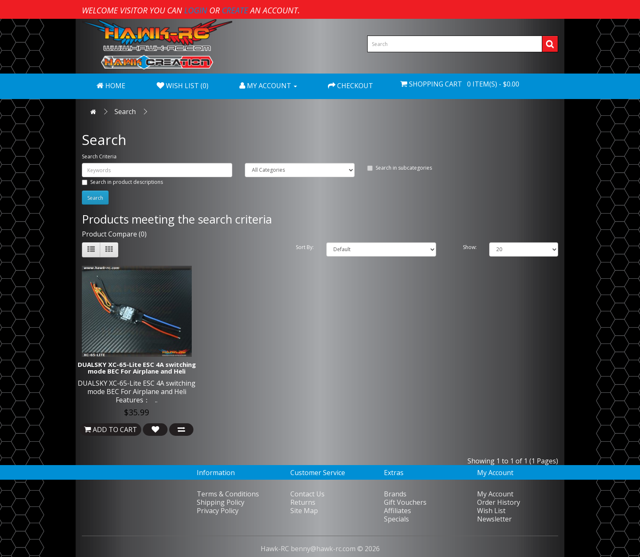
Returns (302, 502)
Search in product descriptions (122, 182)
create (235, 10)
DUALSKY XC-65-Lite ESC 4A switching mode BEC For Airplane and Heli (137, 368)
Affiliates (397, 510)
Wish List (491, 510)
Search (125, 111)
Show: (470, 247)
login (195, 10)
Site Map (304, 510)
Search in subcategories (399, 167)
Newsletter (494, 519)
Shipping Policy (220, 502)
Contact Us (307, 494)
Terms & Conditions (228, 494)
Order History (498, 502)
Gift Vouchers (405, 502)
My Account (495, 494)
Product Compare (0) (114, 234)
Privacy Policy (218, 510)
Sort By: (305, 247)
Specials (396, 519)
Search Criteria (99, 156)
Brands (395, 494)
